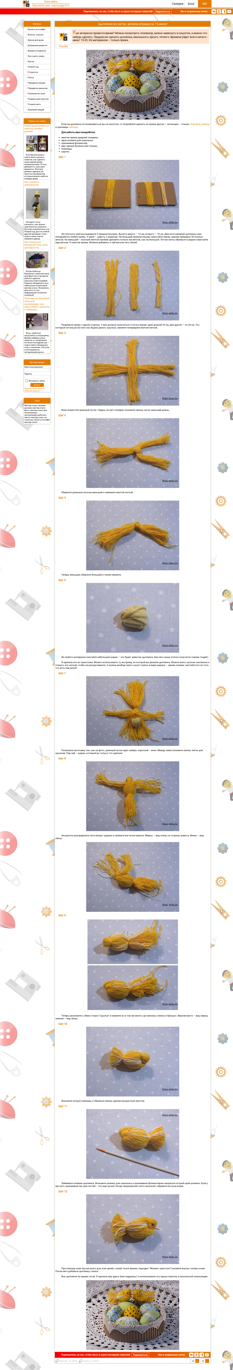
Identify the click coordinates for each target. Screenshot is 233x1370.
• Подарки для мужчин (38, 99)
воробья (195, 124)
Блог (191, 4)
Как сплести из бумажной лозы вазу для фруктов (36, 245)
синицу (205, 124)
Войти (37, 385)
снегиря (73, 126)
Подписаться (162, 11)
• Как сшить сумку (35, 56)
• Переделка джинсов (37, 88)
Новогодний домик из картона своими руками (36, 128)
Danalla (63, 46)
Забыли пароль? (32, 391)
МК (205, 4)
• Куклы (30, 61)
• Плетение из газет (36, 93)
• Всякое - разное (35, 34)
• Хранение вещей (35, 109)
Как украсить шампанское (31, 183)
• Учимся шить (34, 104)
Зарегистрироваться (34, 388)
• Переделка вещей (36, 83)
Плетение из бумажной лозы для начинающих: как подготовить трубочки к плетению (37, 304)
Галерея (177, 4)
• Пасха (30, 77)
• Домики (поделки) (36, 51)
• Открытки (32, 72)
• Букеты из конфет (36, 29)
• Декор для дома (35, 40)
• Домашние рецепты (37, 45)
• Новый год (32, 67)
